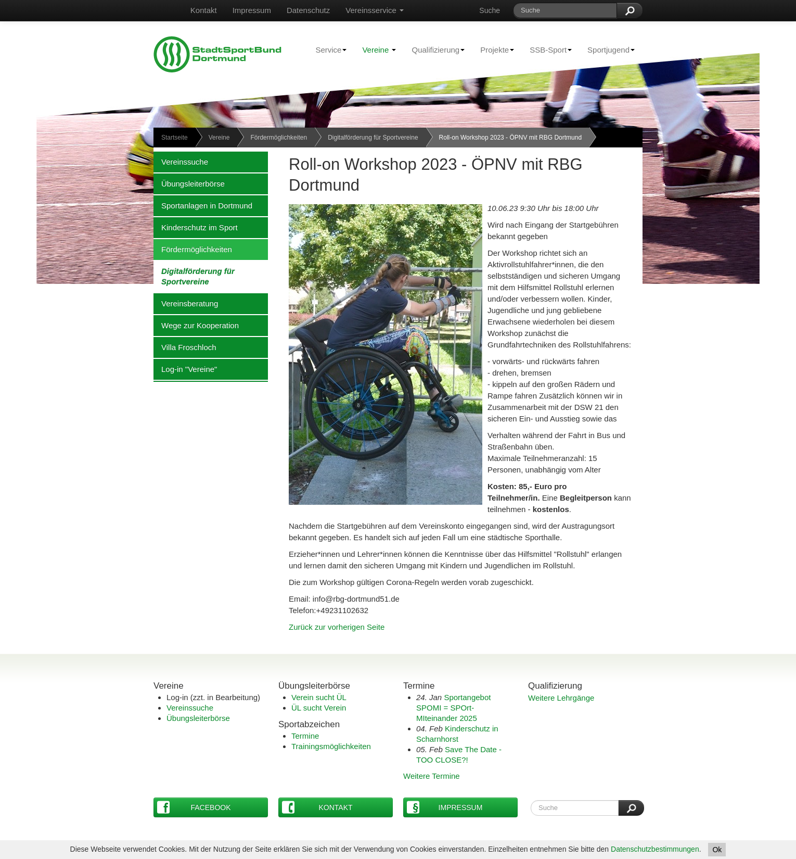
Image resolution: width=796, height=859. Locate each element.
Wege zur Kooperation (196, 325)
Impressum (252, 10)
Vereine (379, 49)
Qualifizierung (434, 49)
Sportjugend (607, 49)
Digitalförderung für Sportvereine (373, 137)
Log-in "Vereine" (185, 369)
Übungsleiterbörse (189, 183)
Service (326, 49)
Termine (305, 735)
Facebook (194, 807)
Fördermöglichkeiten (278, 137)
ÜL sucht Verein (318, 707)
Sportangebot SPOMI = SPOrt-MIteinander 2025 (453, 708)
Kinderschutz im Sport (195, 227)
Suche (489, 10)
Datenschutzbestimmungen (655, 849)
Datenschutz (308, 10)
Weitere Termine (431, 775)
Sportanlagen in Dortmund (202, 205)
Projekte (493, 49)
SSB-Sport (547, 49)
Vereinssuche (180, 161)
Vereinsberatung (185, 303)
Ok (717, 849)
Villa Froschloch (184, 347)
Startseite (174, 137)
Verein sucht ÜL (318, 697)
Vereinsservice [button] (374, 10)
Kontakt (203, 10)
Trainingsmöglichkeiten (331, 746)
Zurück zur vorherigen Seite (336, 627)
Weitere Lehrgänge (561, 697)
